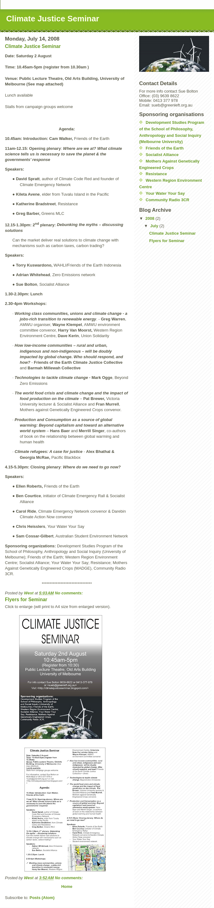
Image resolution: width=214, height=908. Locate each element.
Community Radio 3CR (167, 200)
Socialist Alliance (162, 154)
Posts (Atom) (42, 897)
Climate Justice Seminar (33, 46)
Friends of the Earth (165, 148)
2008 (150, 218)
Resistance (156, 174)
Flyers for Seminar (26, 599)
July (155, 226)
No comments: (69, 593)
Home (66, 886)
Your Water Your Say (165, 193)
